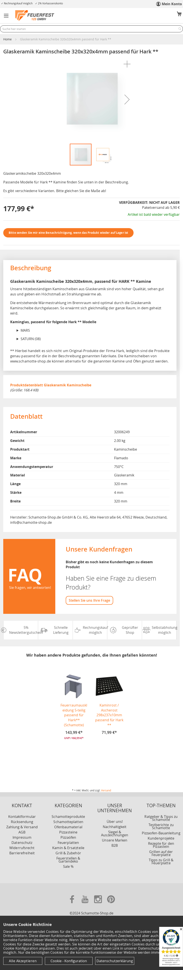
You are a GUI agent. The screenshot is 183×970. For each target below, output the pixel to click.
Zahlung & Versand (22, 819)
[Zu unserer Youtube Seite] (85, 904)
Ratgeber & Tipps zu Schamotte (161, 810)
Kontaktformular (22, 808)
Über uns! (115, 813)
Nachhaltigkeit (114, 818)
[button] (6, 15)
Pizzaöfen (68, 829)
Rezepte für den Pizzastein (161, 837)
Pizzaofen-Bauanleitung (161, 825)
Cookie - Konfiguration (69, 960)
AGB (21, 824)
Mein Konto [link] (172, 4)
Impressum (22, 829)
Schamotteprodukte (68, 808)
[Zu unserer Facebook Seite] (72, 904)
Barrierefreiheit (22, 845)
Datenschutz (21, 834)
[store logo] (34, 15)
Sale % (68, 858)
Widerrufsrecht (21, 839)
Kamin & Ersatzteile (68, 839)
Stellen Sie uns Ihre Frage (89, 600)
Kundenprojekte (161, 830)
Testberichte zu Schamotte (161, 818)
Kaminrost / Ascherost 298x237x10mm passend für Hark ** (109, 715)
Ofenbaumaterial (68, 819)
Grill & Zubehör (68, 845)
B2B (114, 837)
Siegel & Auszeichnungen (114, 825)
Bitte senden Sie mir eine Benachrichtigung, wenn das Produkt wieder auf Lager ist (68, 233)
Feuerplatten (68, 834)
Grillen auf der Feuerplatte (161, 845)
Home (7, 39)
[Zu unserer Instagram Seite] (98, 904)
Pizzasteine (68, 824)
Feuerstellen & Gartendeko (68, 852)
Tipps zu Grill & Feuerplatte (161, 853)
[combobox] (91, 28)
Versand (106, 782)
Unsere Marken (114, 832)
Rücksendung (22, 813)
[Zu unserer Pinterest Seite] (111, 904)
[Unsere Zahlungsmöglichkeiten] (91, 887)
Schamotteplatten (68, 813)
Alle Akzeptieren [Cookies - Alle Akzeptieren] (23, 960)
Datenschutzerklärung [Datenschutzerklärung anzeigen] (114, 960)
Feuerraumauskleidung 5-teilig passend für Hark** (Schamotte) (73, 715)
